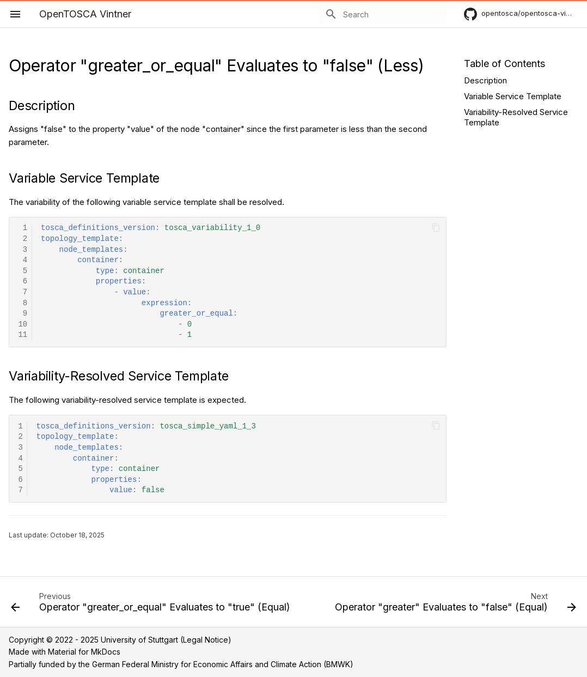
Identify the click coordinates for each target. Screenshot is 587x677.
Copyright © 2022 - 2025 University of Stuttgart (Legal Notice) (120, 639)
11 (22, 335)
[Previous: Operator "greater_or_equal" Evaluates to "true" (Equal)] (151, 605)
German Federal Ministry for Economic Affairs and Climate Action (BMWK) (222, 664)
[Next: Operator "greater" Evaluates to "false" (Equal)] (454, 605)
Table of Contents (504, 63)
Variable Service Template (512, 96)
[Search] (383, 14)
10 (22, 324)
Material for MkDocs (84, 651)
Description (485, 80)
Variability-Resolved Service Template (516, 117)
